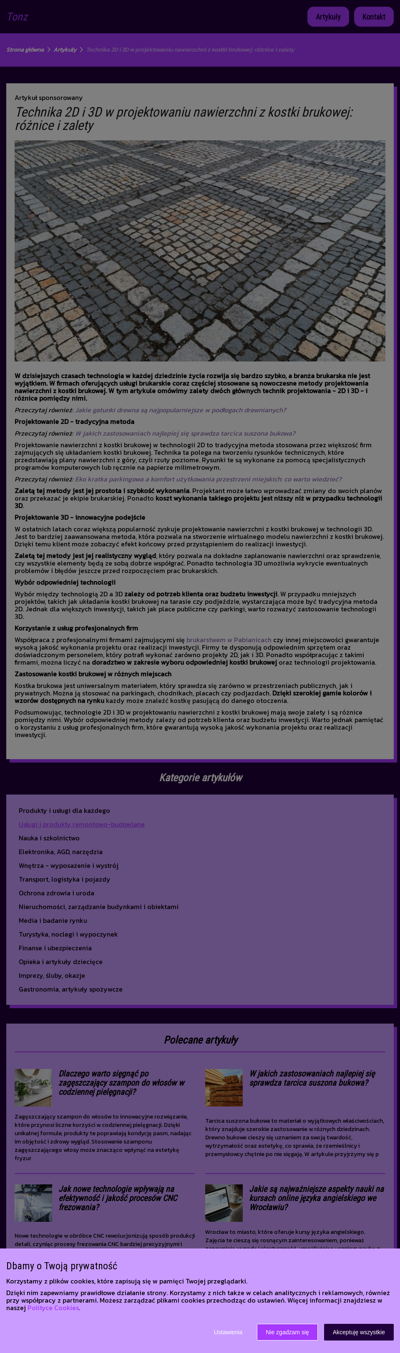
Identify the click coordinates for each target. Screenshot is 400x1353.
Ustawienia (228, 1332)
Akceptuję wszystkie (359, 1332)
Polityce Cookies (53, 1308)
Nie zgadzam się (287, 1332)
